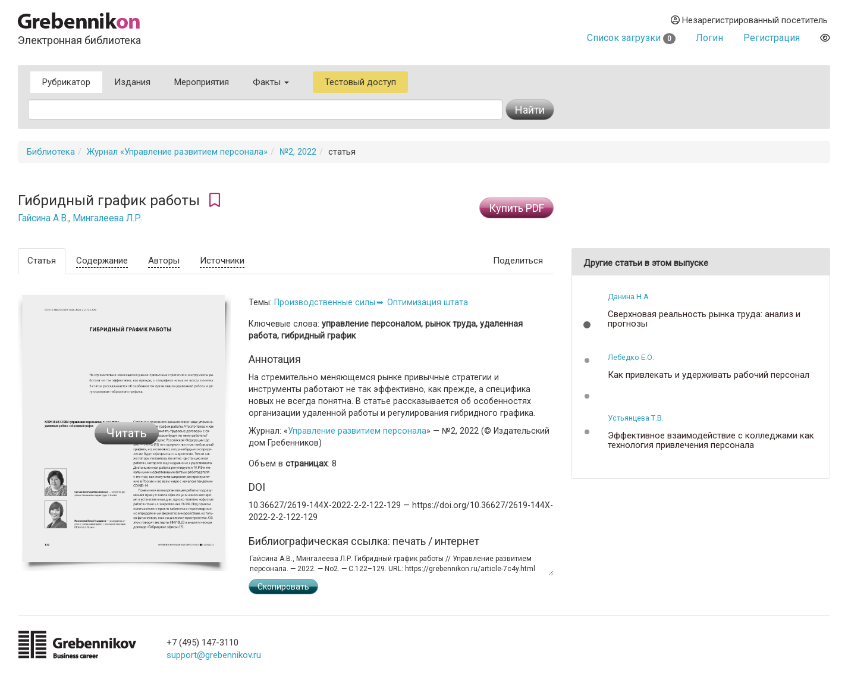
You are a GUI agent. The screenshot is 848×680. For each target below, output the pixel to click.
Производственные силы (324, 302)
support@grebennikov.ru (214, 655)
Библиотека (51, 151)
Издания (132, 82)
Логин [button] (709, 37)
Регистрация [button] (771, 37)
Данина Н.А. (629, 296)
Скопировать (283, 586)
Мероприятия (201, 82)
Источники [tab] (222, 260)
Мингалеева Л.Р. (108, 218)
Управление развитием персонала (357, 430)
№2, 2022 (297, 151)
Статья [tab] (41, 260)
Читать (126, 433)
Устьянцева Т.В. (636, 417)
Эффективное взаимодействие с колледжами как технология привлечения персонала (711, 440)
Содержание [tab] (102, 260)
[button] (587, 325)
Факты (271, 82)
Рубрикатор (66, 82)
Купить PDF (516, 208)
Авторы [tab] (164, 260)
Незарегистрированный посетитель (749, 20)
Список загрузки (631, 37)
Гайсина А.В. (43, 218)
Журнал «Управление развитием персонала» (177, 151)
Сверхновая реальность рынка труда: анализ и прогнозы (704, 319)
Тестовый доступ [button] (360, 82)
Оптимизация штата (427, 302)
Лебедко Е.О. (631, 357)
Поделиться (518, 260)
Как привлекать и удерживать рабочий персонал (708, 375)
